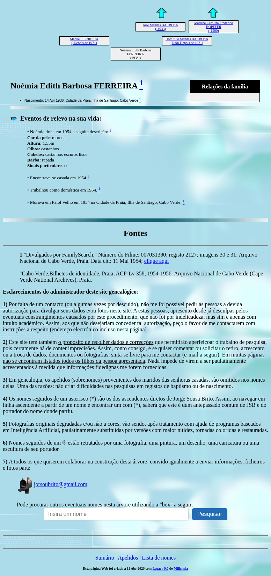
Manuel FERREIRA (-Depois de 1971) (84, 41)
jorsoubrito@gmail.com (52, 484)
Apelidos (128, 558)
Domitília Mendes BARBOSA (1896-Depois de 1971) (187, 41)
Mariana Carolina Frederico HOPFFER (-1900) (213, 27)
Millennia (181, 568)
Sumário (104, 558)
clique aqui (156, 261)
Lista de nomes (159, 558)
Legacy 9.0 (161, 568)
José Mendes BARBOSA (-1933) (160, 27)
